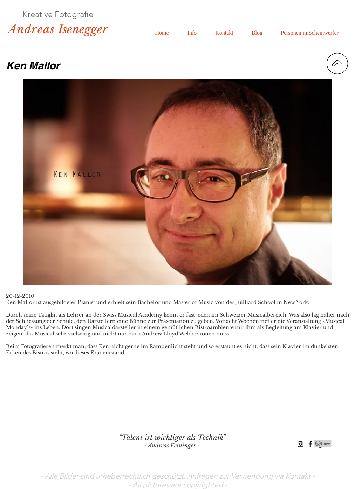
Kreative (37, 14)
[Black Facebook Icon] (310, 444)
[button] (192, 32)
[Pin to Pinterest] (323, 443)
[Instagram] (300, 444)
